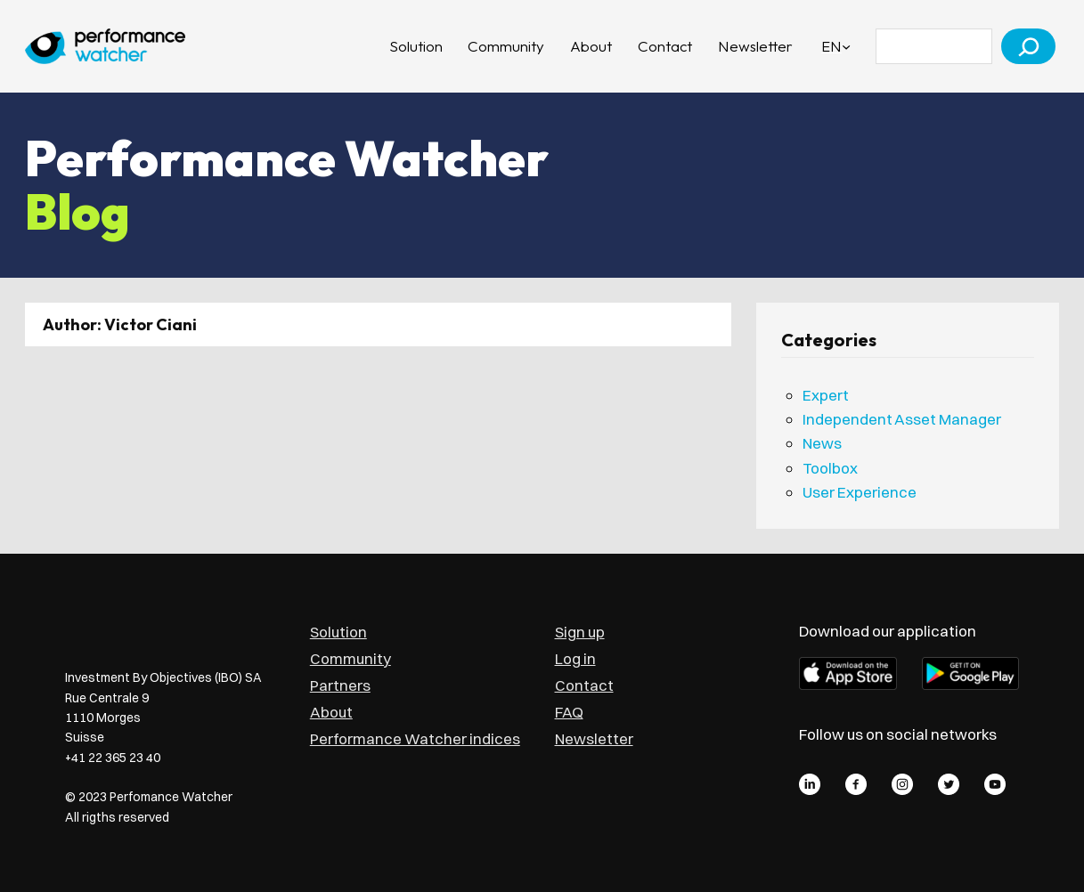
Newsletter (594, 738)
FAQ (569, 711)
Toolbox (830, 467)
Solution (338, 631)
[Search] (1028, 46)
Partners (340, 685)
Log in (575, 658)
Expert (826, 394)
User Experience (860, 491)
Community (350, 658)
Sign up (580, 631)
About (331, 711)
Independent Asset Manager (902, 419)
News (822, 443)
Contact (584, 685)
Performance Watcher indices (415, 738)
